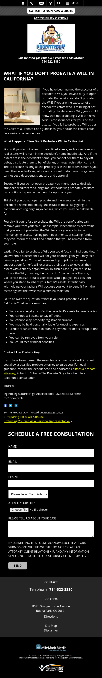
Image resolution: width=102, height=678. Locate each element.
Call (32, 3)
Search (59, 3)
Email (41, 3)
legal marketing (47, 657)
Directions (51, 617)
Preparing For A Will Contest (25, 417)
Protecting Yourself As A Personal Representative (37, 421)
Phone (13, 477)
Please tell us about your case (32, 518)
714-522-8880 (51, 61)
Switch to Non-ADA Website (51, 11)
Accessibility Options (51, 18)
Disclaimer (51, 630)
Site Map (51, 626)
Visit (50, 3)
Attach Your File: (21, 503)
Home (23, 3)
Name (12, 446)
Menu (75, 3)
